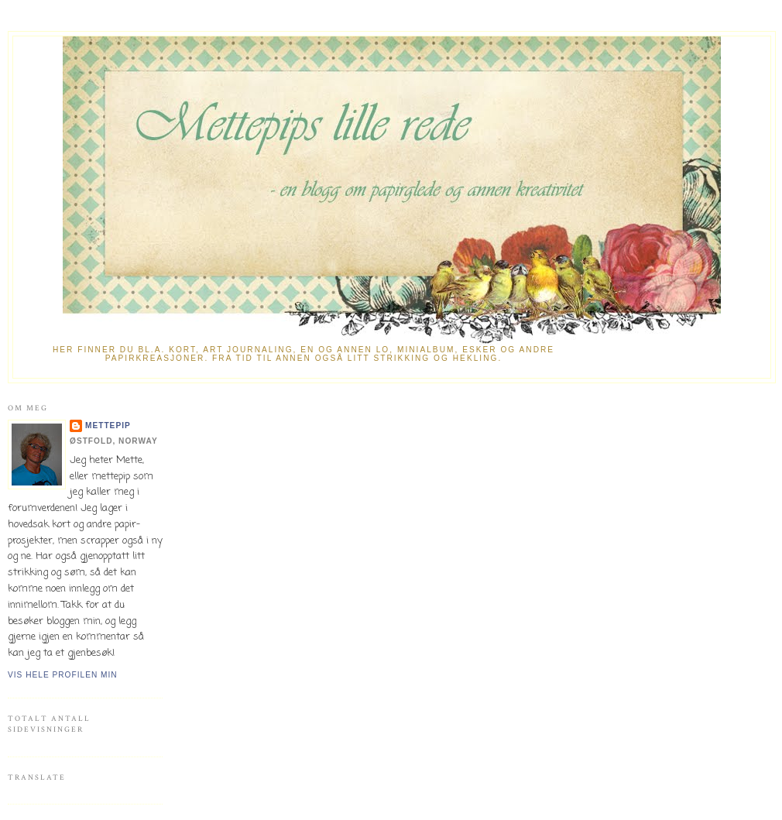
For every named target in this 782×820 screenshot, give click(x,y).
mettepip (108, 425)
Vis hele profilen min (63, 675)
